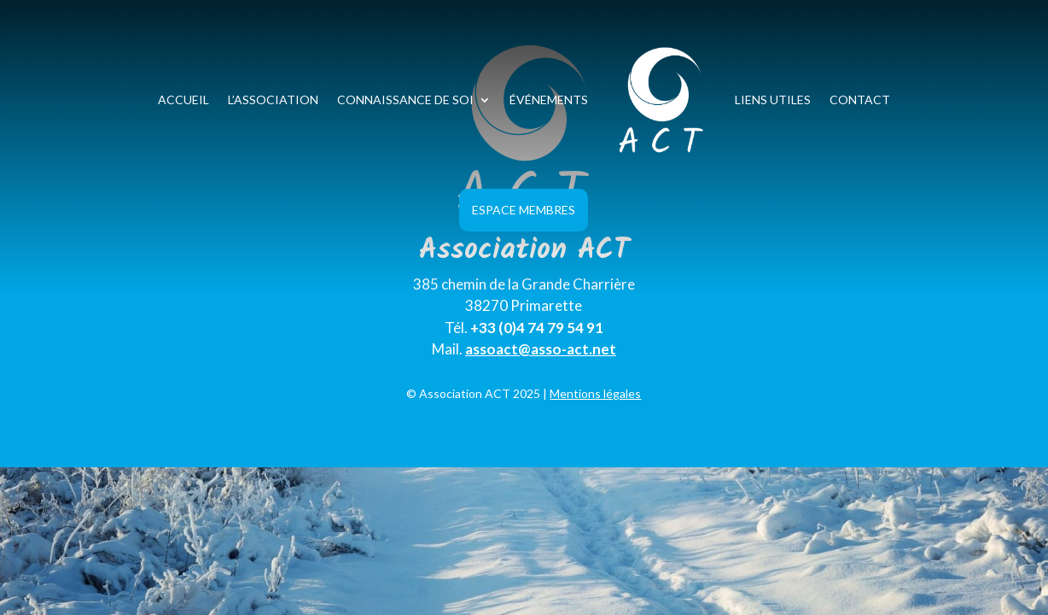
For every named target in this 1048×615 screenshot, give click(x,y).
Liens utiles (773, 99)
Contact (860, 99)
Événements (548, 99)
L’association (273, 99)
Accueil (183, 99)
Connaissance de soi (405, 99)
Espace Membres (523, 209)
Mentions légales (595, 393)
